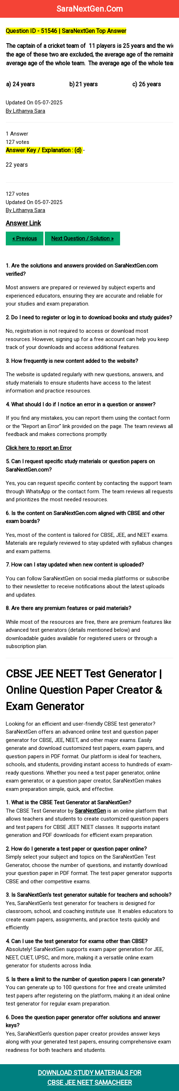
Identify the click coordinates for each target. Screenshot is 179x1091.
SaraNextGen (90, 811)
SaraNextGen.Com (89, 8)
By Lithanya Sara (25, 111)
